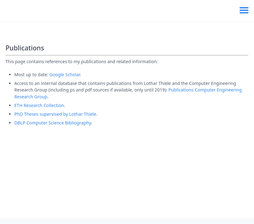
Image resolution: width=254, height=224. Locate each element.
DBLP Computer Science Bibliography (52, 123)
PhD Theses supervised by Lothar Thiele (55, 114)
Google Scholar (64, 74)
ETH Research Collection (39, 105)
